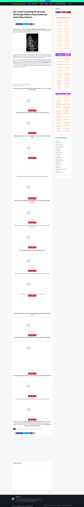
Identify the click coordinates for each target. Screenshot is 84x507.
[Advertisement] (32, 75)
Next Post (50, 492)
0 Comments (29, 20)
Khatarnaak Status (63, 159)
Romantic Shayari (63, 164)
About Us (45, 505)
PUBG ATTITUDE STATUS (63, 160)
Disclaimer (70, 505)
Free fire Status (63, 154)
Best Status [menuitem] (34, 3)
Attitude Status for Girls (63, 144)
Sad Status (63, 165)
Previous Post (14, 492)
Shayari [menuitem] (41, 3)
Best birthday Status (63, 147)
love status (63, 170)
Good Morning (63, 155)
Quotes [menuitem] (46, 3)
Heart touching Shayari (20, 8)
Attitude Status (63, 142)
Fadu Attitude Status (63, 152)
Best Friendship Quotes (63, 145)
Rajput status (63, 162)
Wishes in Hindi (63, 167)
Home (14, 8)
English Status (63, 150)
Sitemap (59, 505)
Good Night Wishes (63, 157)
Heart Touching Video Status (29, 428)
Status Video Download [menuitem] (60, 3)
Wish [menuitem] (51, 3)
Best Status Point (23, 506)
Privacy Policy (64, 505)
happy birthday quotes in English (63, 169)
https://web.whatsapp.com (17, 86)
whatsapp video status (39, 428)
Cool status (63, 149)
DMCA (55, 505)
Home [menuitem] (29, 3)
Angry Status (63, 141)
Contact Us (50, 505)
